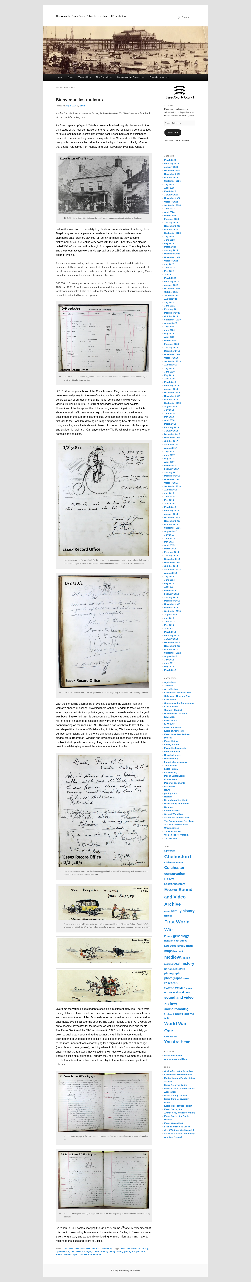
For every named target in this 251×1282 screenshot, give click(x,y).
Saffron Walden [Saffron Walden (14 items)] (174, 988)
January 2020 (171, 347)
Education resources (159, 77)
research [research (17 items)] (171, 983)
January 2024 (171, 222)
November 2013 (172, 604)
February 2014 (171, 594)
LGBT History (171, 769)
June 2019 (169, 372)
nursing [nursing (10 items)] (168, 964)
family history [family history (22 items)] (183, 911)
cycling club (61, 1251)
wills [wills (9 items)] (166, 1018)
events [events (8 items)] (167, 911)
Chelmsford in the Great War (178, 1071)
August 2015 (170, 531)
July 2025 (169, 184)
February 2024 (171, 219)
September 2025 (172, 181)
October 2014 (171, 566)
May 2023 (169, 243)
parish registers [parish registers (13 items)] (174, 969)
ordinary (104, 1251)
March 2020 (170, 340)
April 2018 (169, 420)
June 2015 (169, 538)
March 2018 (170, 424)
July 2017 (169, 451)
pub (138, 1251)
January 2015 (171, 555)
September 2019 (172, 361)
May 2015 (169, 542)
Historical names (172, 755)
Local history (106, 1248)
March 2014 (170, 590)
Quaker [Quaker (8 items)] (186, 978)
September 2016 (172, 486)
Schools (168, 807)
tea (85, 1254)
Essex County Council (175, 1095)
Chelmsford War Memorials (178, 1074)
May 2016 (169, 500)
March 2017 (170, 465)
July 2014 (169, 576)
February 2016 (171, 510)
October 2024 (171, 202)
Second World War (173, 814)
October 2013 (171, 607)
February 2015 (171, 552)
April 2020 (169, 337)
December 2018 (172, 392)
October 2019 (171, 358)
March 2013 (170, 632)
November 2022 (172, 257)
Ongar (96, 1251)
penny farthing (116, 1251)
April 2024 (169, 212)
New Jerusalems (104, 77)
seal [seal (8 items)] (166, 992)
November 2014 (172, 562)
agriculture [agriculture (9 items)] (169, 851)
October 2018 (171, 399)
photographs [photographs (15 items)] (173, 978)
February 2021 (171, 309)
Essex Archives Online (175, 1085)
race (143, 1251)
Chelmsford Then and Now (177, 692)
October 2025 (171, 177)
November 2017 (172, 437)
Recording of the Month (176, 800)
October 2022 (171, 261)
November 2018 (172, 396)
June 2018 (169, 413)
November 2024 (172, 198)
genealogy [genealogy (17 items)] (181, 936)
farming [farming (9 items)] (168, 916)
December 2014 (172, 559)
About (70, 77)
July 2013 (169, 618)
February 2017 (171, 469)
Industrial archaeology (175, 762)
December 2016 (172, 476)
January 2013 (171, 639)
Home (59, 77)
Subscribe (173, 132)
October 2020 (171, 316)
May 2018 (169, 417)
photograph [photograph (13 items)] (172, 973)
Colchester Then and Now (177, 696)
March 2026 (170, 160)
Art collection (171, 689)
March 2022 (170, 278)
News (167, 790)
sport (75, 1254)
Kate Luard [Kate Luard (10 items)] (170, 945)
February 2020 (171, 344)
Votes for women (172, 831)
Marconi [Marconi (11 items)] (178, 951)
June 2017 (169, 455)
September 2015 (172, 528)
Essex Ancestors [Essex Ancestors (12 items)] (174, 884)
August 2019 (170, 364)
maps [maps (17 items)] (168, 951)
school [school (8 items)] (189, 988)
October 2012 (171, 649)
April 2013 (169, 628)
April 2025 (169, 188)
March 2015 (170, 548)
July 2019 (169, 368)
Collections (79, 1248)
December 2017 (172, 434)
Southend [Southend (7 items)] (168, 1014)
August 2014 (170, 573)
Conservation (171, 706)
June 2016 (169, 496)
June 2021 (169, 306)
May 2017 (169, 458)
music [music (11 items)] (187, 957)
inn (83, 1251)
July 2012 (169, 659)
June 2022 (169, 267)
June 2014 (169, 580)
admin (82, 106)
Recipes (168, 796)
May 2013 (169, 625)
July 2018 (169, 410)
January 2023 (171, 250)
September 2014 (172, 569)
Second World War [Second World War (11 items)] (180, 992)
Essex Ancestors (172, 727)
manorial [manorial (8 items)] (181, 946)
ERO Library (170, 720)
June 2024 (169, 208)
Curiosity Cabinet (173, 710)
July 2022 (169, 264)
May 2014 (169, 583)
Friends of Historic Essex (177, 1126)
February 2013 (171, 635)
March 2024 (170, 215)
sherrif (59, 1254)
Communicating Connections (130, 77)
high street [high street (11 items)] (180, 940)
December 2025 (172, 170)
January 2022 (171, 285)
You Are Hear (84, 77)
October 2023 (171, 229)
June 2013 (169, 621)
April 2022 (169, 274)
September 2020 (172, 319)
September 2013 (172, 611)
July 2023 (169, 236)
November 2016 (172, 479)
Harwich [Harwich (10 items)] (168, 940)
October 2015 (171, 524)
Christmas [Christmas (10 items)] (170, 862)
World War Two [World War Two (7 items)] (170, 1037)
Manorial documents (174, 783)
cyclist (71, 1251)
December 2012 (172, 642)
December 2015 (172, 517)
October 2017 (171, 441)
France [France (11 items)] (168, 936)
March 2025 (170, 191)
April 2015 (169, 545)
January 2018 (171, 431)
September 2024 (172, 205)
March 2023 (170, 247)
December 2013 (172, 601)
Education (169, 717)
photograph (129, 1251)
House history (171, 758)
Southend (67, 1254)
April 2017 (169, 462)
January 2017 (171, 472)
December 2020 (172, 313)
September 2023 (172, 233)
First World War (172, 751)
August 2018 (170, 406)
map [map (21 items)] (189, 945)
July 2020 (169, 326)
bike (123, 1248)
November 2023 (172, 226)
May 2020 (169, 333)
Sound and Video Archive (177, 817)
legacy (89, 1251)
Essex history (92, 1248)
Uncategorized (171, 828)
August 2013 (170, 614)
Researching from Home (176, 803)
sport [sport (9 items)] (186, 1014)
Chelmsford (131, 1248)
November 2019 (172, 354)
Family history (171, 744)
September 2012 (172, 653)
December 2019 (172, 351)
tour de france (94, 1254)
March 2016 (170, 507)
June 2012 (169, 663)
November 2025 (172, 174)
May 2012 (169, 666)
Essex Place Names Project (178, 1106)
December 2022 (172, 253)
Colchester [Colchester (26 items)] (174, 867)
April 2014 (169, 587)
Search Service (172, 810)
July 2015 (169, 535)
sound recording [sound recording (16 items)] (176, 1009)
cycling (145, 1248)
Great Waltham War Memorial (179, 1130)
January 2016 (171, 514)
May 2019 (169, 375)
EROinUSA (169, 724)
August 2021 (170, 299)
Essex (78, 1251)
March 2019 (170, 382)
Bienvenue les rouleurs (79, 99)
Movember (169, 786)
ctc (139, 1248)
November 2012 (172, 646)
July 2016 (169, 493)
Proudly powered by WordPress (125, 1270)
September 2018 (172, 403)
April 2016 (169, 503)
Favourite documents (175, 748)
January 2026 (171, 167)
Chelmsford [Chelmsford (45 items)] (177, 856)
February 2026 (171, 163)
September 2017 (172, 444)
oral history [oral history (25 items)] (183, 963)
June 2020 (169, 330)
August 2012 (170, 656)
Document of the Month (176, 713)
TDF (81, 1254)
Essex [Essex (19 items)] (169, 879)
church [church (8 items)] (179, 863)
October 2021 (171, 292)
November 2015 (172, 521)
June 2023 (169, 240)
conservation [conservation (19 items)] (174, 873)
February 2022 (171, 281)
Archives (69, 1248)
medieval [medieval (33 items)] (173, 957)
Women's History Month (176, 835)
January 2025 (171, 194)
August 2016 (170, 489)
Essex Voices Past (173, 1123)
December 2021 (172, 288)
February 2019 (171, 385)
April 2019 (169, 378)
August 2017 (170, 448)
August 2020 (170, 323)
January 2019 (171, 389)
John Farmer (170, 765)
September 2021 (172, 295)
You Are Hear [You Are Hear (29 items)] (177, 1042)
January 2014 (171, 597)
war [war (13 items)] (192, 1013)
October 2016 (171, 483)
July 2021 (169, 302)
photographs (170, 793)
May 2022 (169, 271)
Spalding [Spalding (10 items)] (178, 1013)
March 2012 (170, 670)
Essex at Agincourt (173, 731)
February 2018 (171, 427)
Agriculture (170, 682)
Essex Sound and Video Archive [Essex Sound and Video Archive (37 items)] (178, 897)
